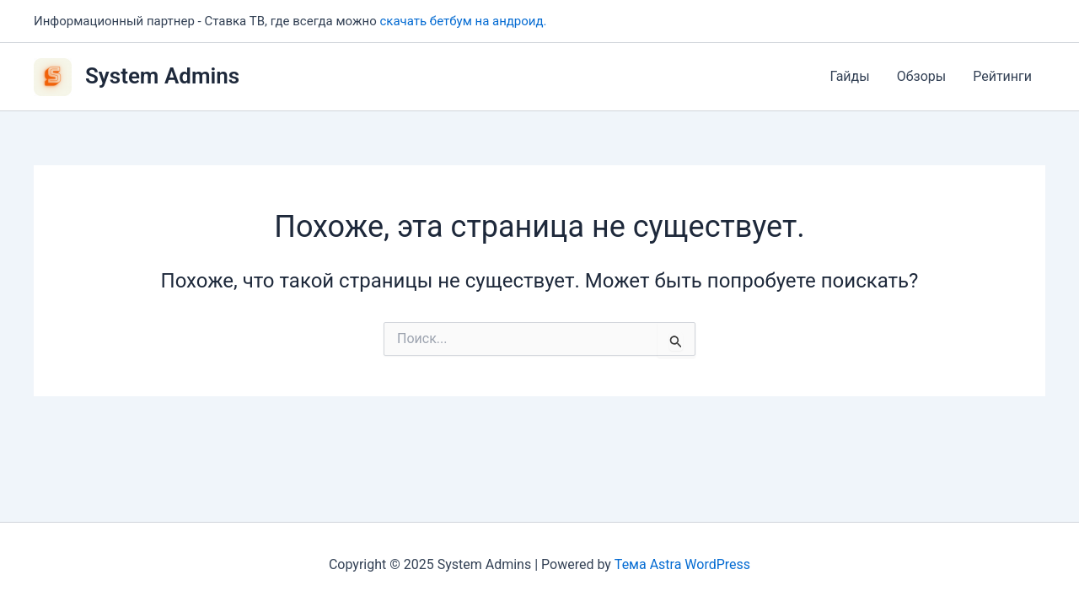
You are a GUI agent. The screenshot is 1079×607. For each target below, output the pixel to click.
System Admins (162, 76)
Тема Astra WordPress (682, 564)
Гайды (849, 76)
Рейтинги (1002, 76)
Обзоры (922, 76)
